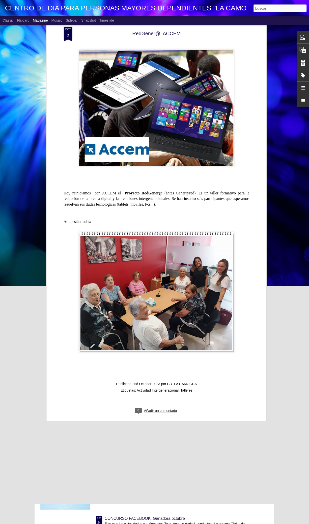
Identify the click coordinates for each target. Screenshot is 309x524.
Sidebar (72, 20)
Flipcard (23, 20)
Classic (8, 20)
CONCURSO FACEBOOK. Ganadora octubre (145, 518)
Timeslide (106, 20)
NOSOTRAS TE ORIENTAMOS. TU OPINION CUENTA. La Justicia (164, 462)
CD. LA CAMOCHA (182, 329)
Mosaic (56, 20)
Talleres (186, 335)
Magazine (40, 20)
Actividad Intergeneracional (158, 335)
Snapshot (88, 20)
